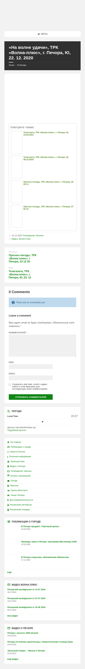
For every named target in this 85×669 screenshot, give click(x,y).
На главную (14, 442)
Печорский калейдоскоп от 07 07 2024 (26, 598)
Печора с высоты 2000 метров (22, 633)
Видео (15, 239)
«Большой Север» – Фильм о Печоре (26, 651)
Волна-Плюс (25, 239)
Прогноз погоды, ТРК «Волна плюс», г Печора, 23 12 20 (22, 258)
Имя (11, 362)
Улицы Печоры (16, 495)
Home (11, 65)
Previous (13, 252)
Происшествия (15, 461)
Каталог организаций (18, 476)
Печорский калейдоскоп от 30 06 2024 (26, 607)
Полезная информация (19, 456)
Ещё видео (12, 659)
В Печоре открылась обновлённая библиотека (45, 557)
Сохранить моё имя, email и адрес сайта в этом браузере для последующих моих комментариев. (30, 386)
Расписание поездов (18, 509)
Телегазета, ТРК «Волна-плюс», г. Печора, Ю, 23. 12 (20, 274)
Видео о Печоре (16, 466)
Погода (12, 480)
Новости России (16, 452)
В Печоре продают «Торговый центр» (40, 526)
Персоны (12, 485)
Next (11, 268)
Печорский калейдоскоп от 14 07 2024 (26, 589)
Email (12, 373)
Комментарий (18, 332)
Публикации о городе (19, 447)
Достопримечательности (20, 500)
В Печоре (21, 65)
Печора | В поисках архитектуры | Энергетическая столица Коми (40, 642)
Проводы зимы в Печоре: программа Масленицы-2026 (49, 541)
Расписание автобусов (19, 505)
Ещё (9, 572)
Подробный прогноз (16, 430)
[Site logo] (42, 25)
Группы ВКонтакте (17, 490)
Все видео (12, 616)
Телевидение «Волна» (33, 235)
